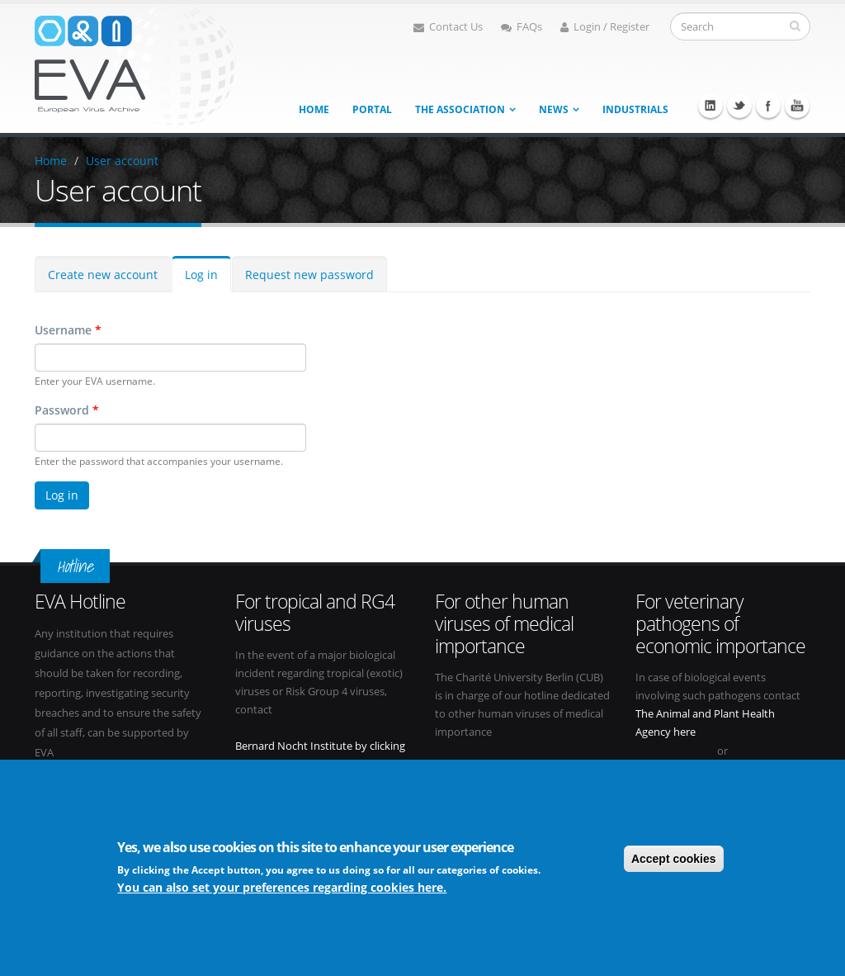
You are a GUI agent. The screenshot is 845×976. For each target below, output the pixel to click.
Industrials (635, 109)
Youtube (797, 105)
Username (68, 330)
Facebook (768, 105)
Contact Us (448, 27)
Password (67, 410)
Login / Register (604, 27)
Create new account (103, 274)
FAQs (521, 27)
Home (314, 109)
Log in (201, 274)
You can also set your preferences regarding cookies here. (281, 888)
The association (460, 109)
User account (122, 160)
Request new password (309, 274)
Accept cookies (673, 859)
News (554, 109)
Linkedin (710, 105)
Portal (372, 109)
